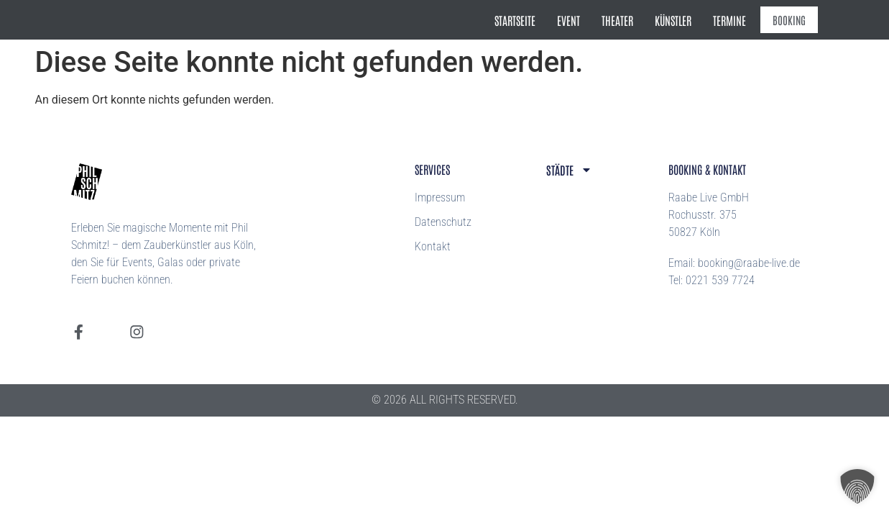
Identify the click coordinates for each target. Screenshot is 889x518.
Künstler (682, 20)
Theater (626, 20)
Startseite (524, 20)
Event (577, 20)
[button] (857, 486)
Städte (569, 170)
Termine (738, 20)
